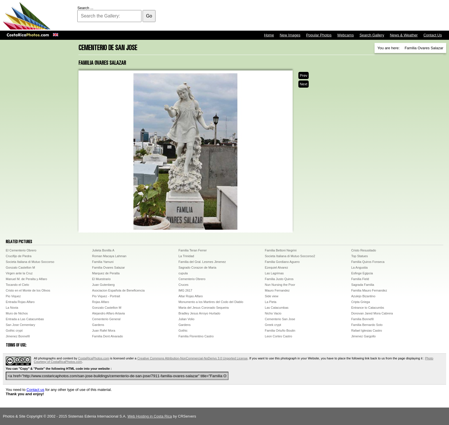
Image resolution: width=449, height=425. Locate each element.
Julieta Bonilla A (103, 250)
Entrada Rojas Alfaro (20, 302)
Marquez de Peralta (106, 273)
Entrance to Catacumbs (367, 307)
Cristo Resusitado (363, 250)
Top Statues (359, 256)
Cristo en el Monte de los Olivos (28, 290)
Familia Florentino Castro (196, 336)
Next (304, 84)
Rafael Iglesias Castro (366, 330)
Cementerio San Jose (280, 319)
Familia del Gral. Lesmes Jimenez (202, 261)
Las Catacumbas (277, 307)
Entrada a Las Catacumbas (25, 319)
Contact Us (433, 35)
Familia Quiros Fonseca (367, 261)
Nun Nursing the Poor (280, 284)
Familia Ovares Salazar (108, 267)
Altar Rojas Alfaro (190, 296)
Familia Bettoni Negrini (281, 250)
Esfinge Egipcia (362, 273)
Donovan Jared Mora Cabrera (372, 313)
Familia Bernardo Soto (366, 324)
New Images (290, 35)
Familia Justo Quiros (279, 279)
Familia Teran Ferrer (192, 250)
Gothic (183, 330)
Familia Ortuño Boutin (280, 330)
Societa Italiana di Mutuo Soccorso (30, 261)
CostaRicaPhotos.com (93, 358)
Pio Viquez (13, 296)
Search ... (85, 8)
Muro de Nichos (17, 313)
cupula (183, 273)
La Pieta (270, 302)
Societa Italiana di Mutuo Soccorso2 (290, 256)
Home (269, 35)
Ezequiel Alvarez (276, 267)
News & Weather (404, 35)
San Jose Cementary (20, 324)
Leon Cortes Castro (278, 336)
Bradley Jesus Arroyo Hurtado (199, 313)
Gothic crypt (14, 330)
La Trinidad (186, 256)
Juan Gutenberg (103, 284)
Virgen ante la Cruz (19, 273)
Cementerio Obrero (191, 279)
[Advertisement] (342, 16)
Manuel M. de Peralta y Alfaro (26, 279)
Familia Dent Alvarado (107, 336)
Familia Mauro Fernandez (369, 290)
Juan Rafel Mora (103, 330)
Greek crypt (273, 324)
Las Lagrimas (274, 273)
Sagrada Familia (362, 284)
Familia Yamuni (103, 261)
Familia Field (360, 279)
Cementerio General (106, 319)
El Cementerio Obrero (21, 250)
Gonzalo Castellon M (20, 267)
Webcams (345, 35)
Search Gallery (371, 35)
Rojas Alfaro (100, 302)
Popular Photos (319, 35)
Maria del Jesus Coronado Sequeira (203, 307)
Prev (304, 75)
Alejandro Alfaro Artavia (108, 313)
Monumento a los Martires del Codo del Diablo (210, 302)
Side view (271, 296)
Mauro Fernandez (277, 290)
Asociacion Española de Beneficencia (118, 290)
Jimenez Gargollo (363, 336)
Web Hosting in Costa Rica (149, 416)
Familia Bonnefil (362, 319)
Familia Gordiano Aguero (282, 261)
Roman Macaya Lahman (109, 256)
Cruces (183, 284)
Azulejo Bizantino (363, 296)
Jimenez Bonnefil (18, 336)
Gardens (98, 324)
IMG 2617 (185, 290)
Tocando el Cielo (17, 284)
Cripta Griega (360, 302)
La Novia (12, 307)
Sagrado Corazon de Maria (197, 267)
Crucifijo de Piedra (18, 256)
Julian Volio (186, 319)
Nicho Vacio (273, 313)
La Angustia (359, 267)
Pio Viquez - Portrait (106, 296)
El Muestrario (101, 279)
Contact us (35, 389)
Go (149, 15)
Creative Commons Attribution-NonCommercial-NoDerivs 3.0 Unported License (192, 358)
